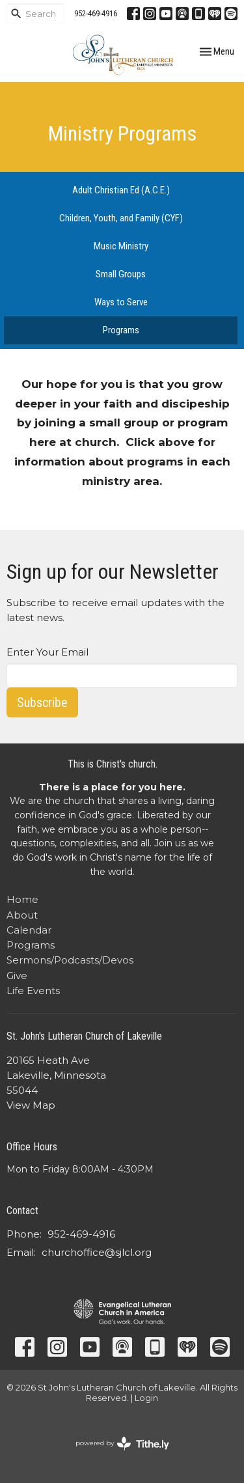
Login (146, 1398)
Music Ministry (121, 246)
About (22, 915)
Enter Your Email (47, 652)
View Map (31, 1105)
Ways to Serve (121, 302)
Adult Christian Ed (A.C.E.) (121, 190)
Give (17, 975)
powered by (122, 1443)
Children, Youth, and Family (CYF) (121, 218)
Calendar (29, 930)
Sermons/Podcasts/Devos (70, 960)
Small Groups (121, 274)
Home (22, 899)
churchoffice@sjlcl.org (97, 1252)
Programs (121, 330)
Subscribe (42, 702)
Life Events (33, 990)
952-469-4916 (95, 13)
